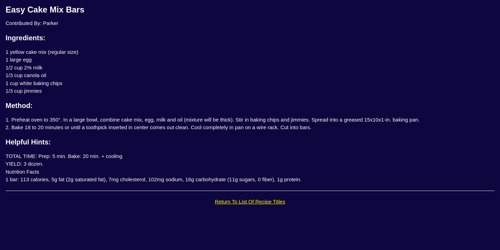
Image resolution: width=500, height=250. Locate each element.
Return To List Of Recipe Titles (250, 202)
